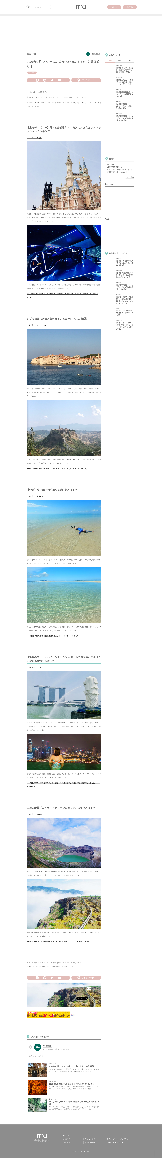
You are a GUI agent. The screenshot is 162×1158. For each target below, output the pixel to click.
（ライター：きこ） (34, 138)
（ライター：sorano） (35, 814)
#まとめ (32, 72)
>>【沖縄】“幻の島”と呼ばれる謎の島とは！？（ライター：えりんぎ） (53, 636)
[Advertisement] (81, 31)
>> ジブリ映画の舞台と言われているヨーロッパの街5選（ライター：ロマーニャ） (57, 468)
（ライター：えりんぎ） (36, 496)
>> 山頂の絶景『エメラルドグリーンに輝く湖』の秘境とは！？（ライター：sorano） (59, 941)
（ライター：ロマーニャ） (37, 325)
